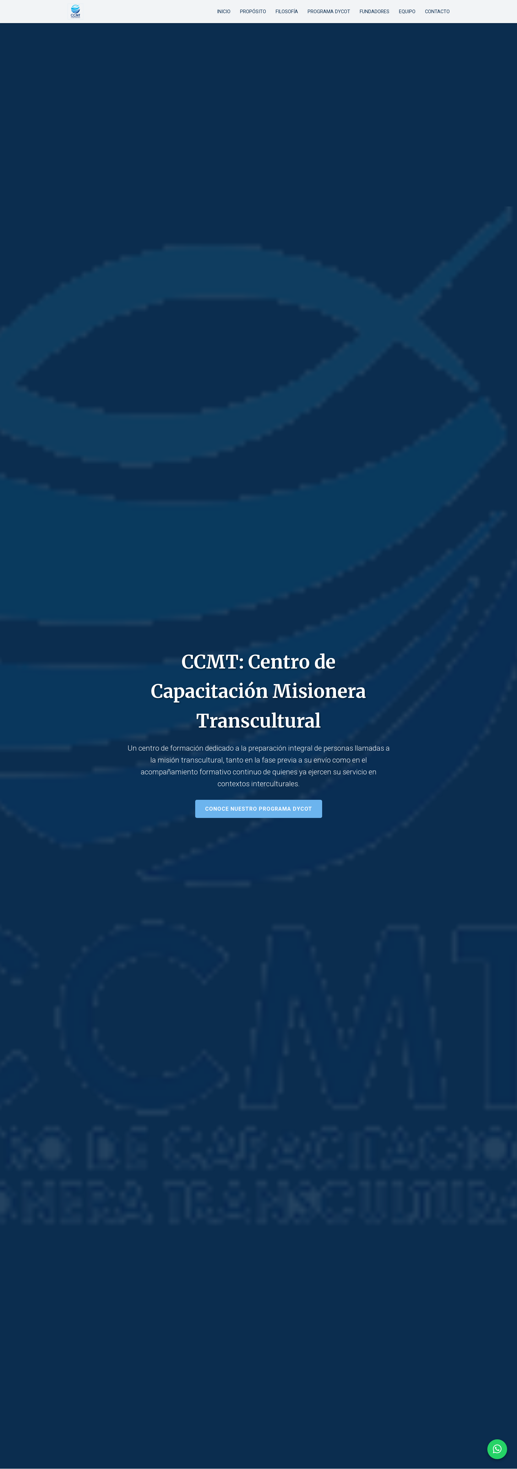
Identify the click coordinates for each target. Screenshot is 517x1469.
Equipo (407, 12)
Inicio (223, 12)
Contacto (437, 12)
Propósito (253, 12)
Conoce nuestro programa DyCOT (258, 809)
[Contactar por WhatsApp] (497, 1449)
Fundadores (374, 12)
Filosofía (287, 12)
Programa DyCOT (329, 12)
